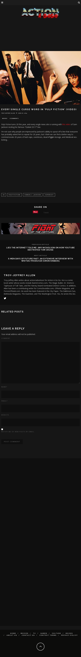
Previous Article (40, 244)
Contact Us (28, 635)
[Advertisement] (40, 39)
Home (13, 633)
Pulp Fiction (14, 195)
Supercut (49, 195)
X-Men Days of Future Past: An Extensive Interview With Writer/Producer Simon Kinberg (40, 260)
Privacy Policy (69, 635)
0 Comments (14, 118)
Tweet (46, 212)
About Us (12, 635)
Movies (4, 118)
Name (4, 387)
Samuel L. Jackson (32, 195)
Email (4, 401)
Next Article (40, 255)
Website (5, 415)
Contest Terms (48, 635)
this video (66, 124)
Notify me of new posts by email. (18, 432)
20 (4, 195)
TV (34, 633)
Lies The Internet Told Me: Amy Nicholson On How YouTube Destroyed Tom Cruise (40, 249)
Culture (56, 633)
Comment (5, 338)
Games (43, 633)
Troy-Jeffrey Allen (8, 113)
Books (69, 633)
